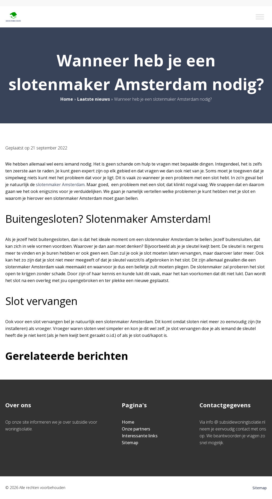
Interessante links (140, 436)
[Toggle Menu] (260, 16)
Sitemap (130, 442)
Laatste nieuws (93, 99)
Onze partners (136, 429)
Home (66, 99)
